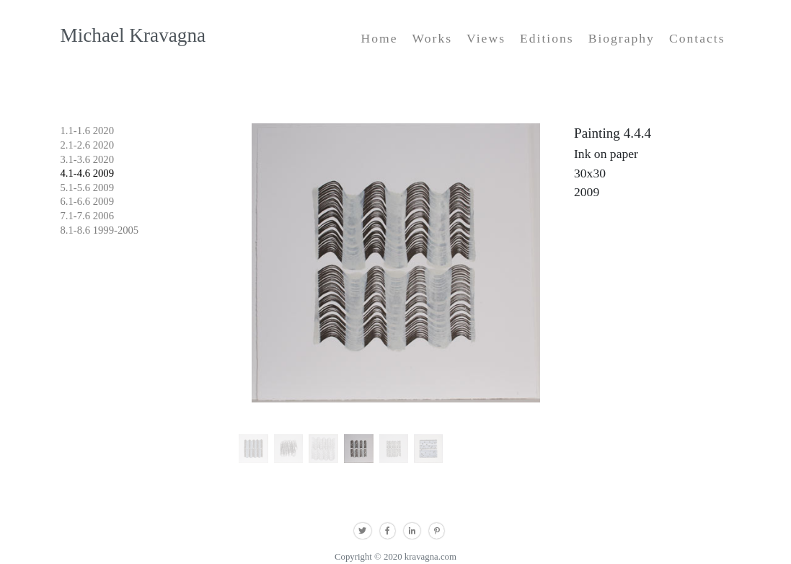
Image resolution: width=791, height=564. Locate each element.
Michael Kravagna (133, 35)
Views (486, 38)
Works (432, 38)
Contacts (697, 38)
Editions (547, 38)
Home (379, 38)
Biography (621, 38)
